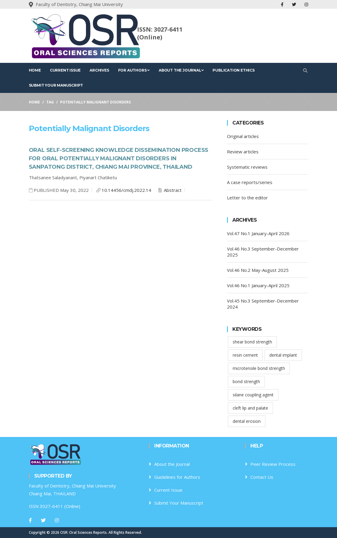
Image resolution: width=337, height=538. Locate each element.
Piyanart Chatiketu (98, 177)
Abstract (170, 190)
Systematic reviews (247, 167)
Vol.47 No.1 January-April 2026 (258, 233)
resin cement (245, 355)
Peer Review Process (273, 464)
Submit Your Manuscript (56, 85)
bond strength (246, 381)
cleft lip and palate (250, 408)
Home (35, 70)
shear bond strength (252, 342)
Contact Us (261, 477)
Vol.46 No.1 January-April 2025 (258, 285)
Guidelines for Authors (177, 477)
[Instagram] (57, 520)
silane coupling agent (253, 395)
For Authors (134, 70)
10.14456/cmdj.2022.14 (126, 190)
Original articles (243, 136)
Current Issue (65, 70)
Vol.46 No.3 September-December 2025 (263, 252)
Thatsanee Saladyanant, (54, 177)
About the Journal (181, 70)
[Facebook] (30, 520)
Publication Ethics (233, 70)
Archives (99, 70)
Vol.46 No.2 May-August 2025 (258, 270)
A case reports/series (249, 182)
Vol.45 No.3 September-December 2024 (263, 304)
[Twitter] (43, 520)
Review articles (243, 152)
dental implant (283, 355)
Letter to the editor (247, 198)
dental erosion (247, 421)
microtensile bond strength (259, 368)
